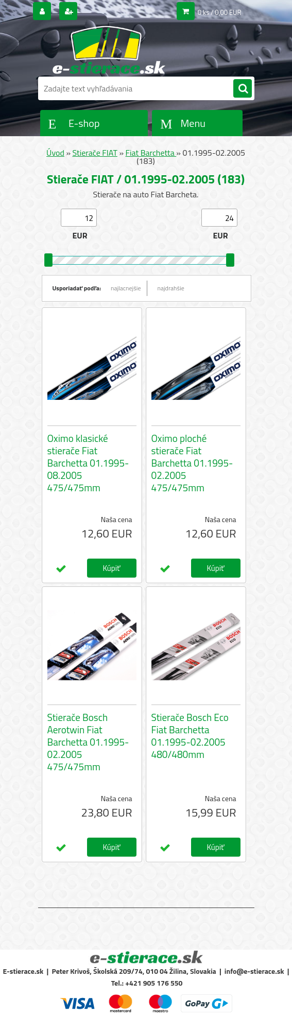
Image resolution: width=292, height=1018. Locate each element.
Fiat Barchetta (151, 152)
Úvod (55, 152)
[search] (242, 89)
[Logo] (109, 50)
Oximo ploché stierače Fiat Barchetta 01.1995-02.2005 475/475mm (192, 463)
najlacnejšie (126, 288)
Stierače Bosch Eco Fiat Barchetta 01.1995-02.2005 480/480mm (190, 736)
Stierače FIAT (95, 152)
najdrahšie (171, 288)
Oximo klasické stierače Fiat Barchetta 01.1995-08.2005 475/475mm (88, 463)
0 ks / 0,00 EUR (220, 12)
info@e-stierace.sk (254, 971)
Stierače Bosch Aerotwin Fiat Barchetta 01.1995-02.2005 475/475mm (88, 742)
